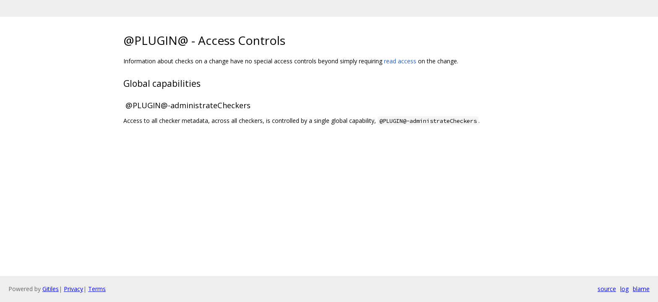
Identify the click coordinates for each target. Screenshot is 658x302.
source (607, 289)
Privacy (73, 289)
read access (400, 61)
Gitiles (50, 289)
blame (641, 289)
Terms (97, 289)
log (624, 289)
